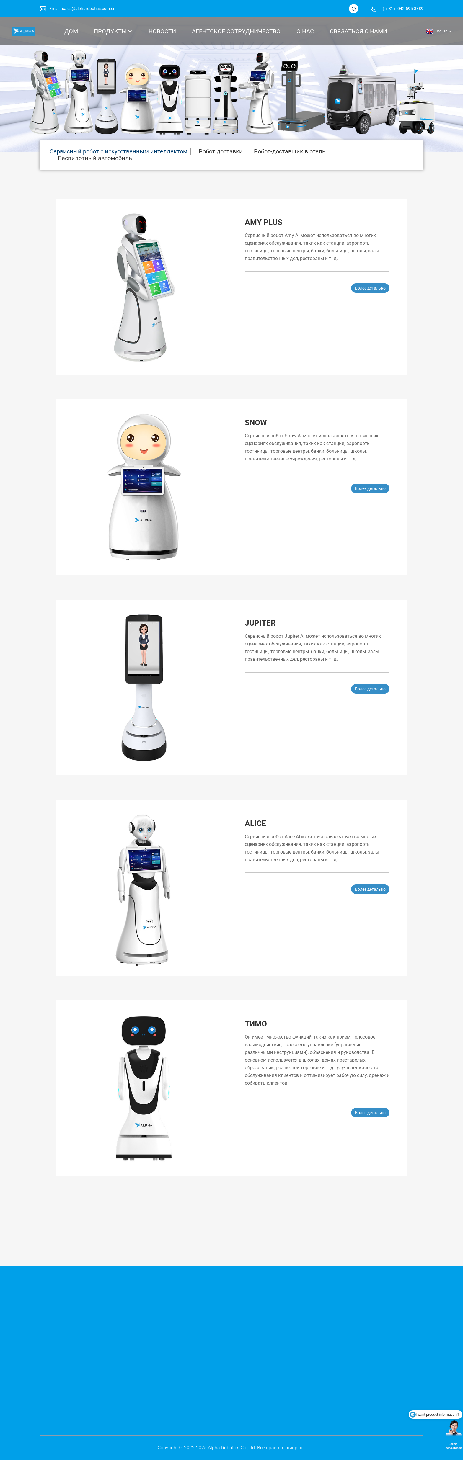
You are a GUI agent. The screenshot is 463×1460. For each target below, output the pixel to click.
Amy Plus (263, 222)
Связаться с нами (358, 31)
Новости (162, 31)
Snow (256, 422)
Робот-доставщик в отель (289, 151)
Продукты (113, 31)
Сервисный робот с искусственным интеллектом (119, 151)
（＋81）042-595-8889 (401, 8)
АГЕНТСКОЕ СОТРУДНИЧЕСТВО (236, 31)
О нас (305, 31)
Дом (71, 31)
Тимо (256, 1023)
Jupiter (260, 623)
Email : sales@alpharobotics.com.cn (82, 8)
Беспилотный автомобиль (95, 158)
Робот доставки (221, 151)
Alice (255, 823)
